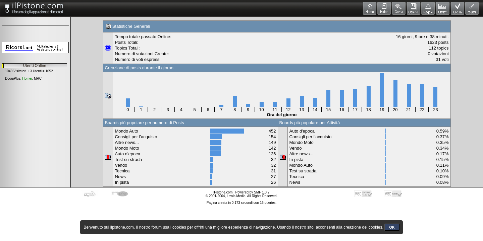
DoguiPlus (12, 78)
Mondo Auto (126, 131)
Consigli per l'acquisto (136, 136)
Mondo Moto (127, 148)
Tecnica (122, 170)
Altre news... (127, 142)
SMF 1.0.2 (261, 192)
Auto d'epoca (127, 153)
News (120, 176)
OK (392, 227)
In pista (122, 182)
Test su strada (128, 159)
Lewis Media (236, 196)
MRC (38, 78)
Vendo (121, 165)
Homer (27, 78)
